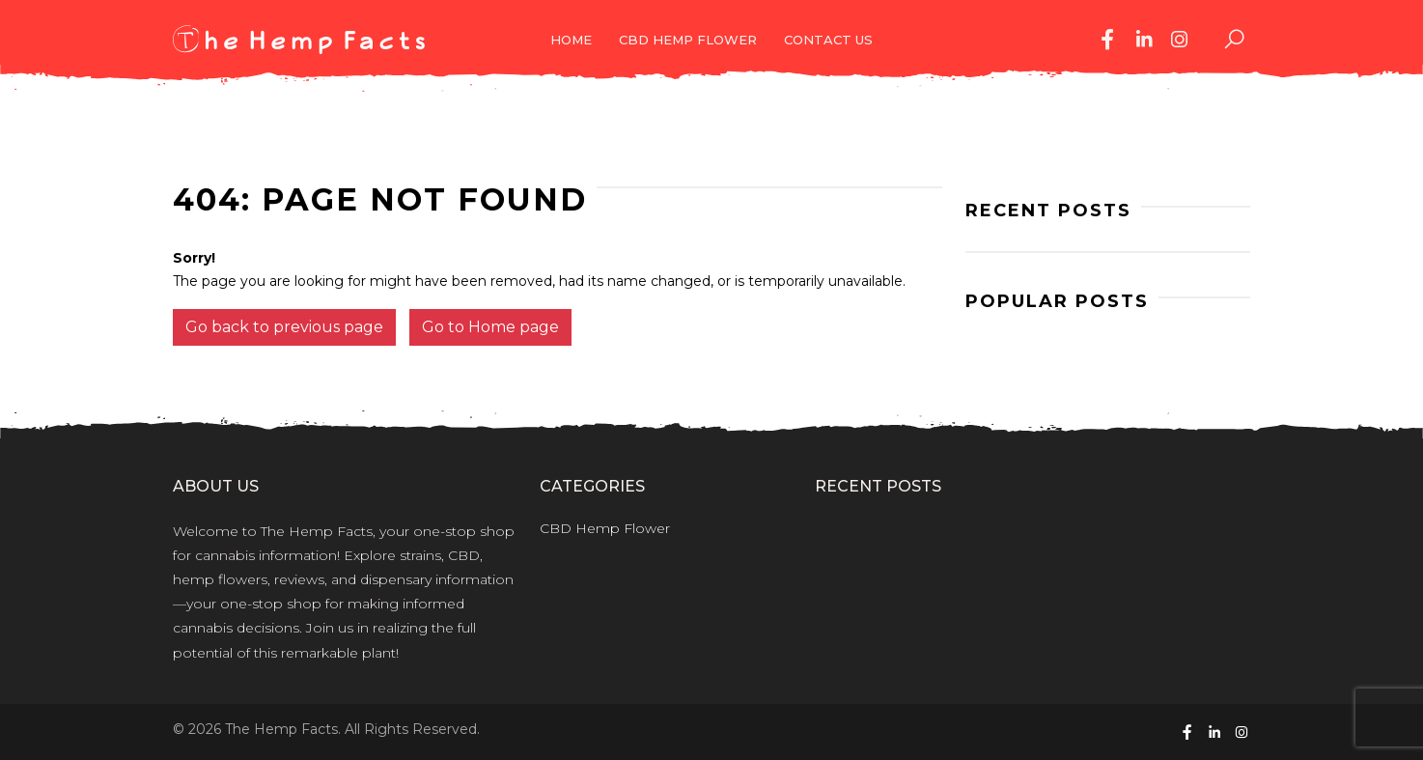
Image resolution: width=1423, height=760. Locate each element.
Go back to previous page (284, 327)
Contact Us (828, 39)
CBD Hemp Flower (688, 39)
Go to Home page (490, 327)
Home (571, 39)
